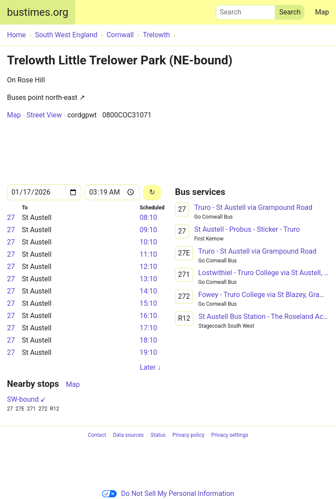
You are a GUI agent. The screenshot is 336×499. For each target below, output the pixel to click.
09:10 (148, 230)
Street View (44, 115)
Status (157, 435)
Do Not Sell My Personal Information (168, 493)
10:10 (148, 242)
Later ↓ (150, 367)
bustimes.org (37, 12)
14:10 (148, 291)
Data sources (128, 435)
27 (11, 217)
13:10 (148, 279)
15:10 (148, 303)
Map (322, 12)
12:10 (148, 266)
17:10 (148, 328)
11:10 (148, 254)
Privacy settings (229, 435)
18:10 (148, 340)
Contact (97, 435)
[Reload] (152, 192)
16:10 (148, 315)
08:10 (148, 217)
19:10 (148, 352)
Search (245, 10)
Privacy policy (188, 435)
